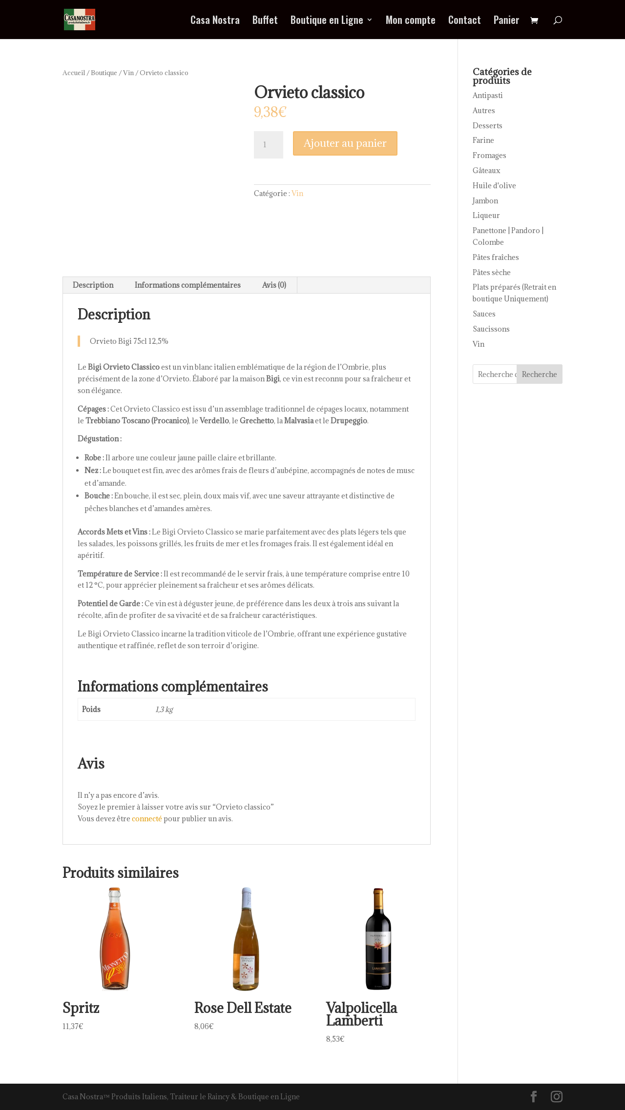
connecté (147, 818)
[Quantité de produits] (268, 145)
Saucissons (491, 329)
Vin (128, 72)
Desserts (487, 125)
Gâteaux (486, 170)
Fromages (489, 155)
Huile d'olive (494, 185)
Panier (507, 21)
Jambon (485, 200)
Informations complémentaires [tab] (188, 285)
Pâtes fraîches (496, 257)
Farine (483, 140)
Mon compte (411, 21)
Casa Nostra (215, 21)
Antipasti (488, 95)
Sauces (484, 313)
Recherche (539, 374)
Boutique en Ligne (327, 21)
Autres (484, 110)
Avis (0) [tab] (274, 285)
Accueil (73, 72)
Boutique (104, 72)
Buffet (265, 21)
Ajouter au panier (345, 143)
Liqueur (486, 215)
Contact (464, 21)
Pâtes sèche (492, 272)
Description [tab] (93, 285)
